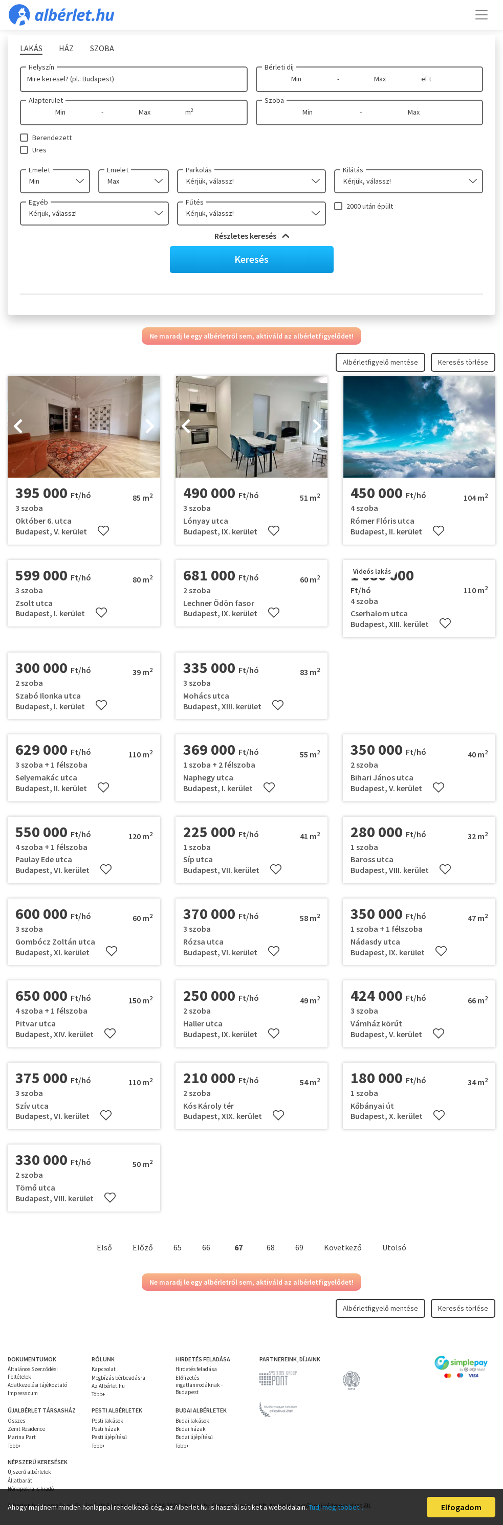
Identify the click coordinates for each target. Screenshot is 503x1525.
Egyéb (38, 202)
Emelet (39, 169)
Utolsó (394, 1247)
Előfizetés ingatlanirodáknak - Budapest (199, 1385)
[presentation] (18, 427)
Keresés (251, 259)
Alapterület (46, 100)
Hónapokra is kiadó (31, 1488)
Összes (16, 1420)
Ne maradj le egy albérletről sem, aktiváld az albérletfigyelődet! (251, 336)
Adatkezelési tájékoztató (37, 1384)
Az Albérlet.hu (108, 1385)
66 (206, 1247)
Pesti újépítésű (109, 1437)
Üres (39, 149)
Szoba (274, 100)
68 (271, 1247)
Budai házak (191, 1428)
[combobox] (55, 181)
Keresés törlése (463, 362)
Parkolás (199, 169)
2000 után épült (369, 206)
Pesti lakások (107, 1420)
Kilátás (353, 169)
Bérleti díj (279, 67)
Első (104, 1247)
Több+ (98, 1394)
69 (299, 1247)
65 (177, 1247)
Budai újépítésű (194, 1437)
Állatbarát (20, 1480)
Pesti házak (106, 1428)
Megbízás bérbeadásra (118, 1377)
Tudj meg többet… (337, 1507)
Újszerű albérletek (29, 1471)
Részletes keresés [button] (251, 236)
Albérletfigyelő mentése (380, 362)
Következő (343, 1247)
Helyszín (41, 67)
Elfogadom (461, 1507)
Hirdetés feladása (196, 1369)
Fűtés (195, 202)
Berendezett (52, 137)
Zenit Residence (26, 1428)
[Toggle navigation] (481, 15)
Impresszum (23, 1393)
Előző (143, 1247)
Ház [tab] (66, 48)
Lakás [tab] (31, 48)
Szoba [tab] (102, 48)
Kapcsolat (104, 1369)
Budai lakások (192, 1420)
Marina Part (22, 1437)
